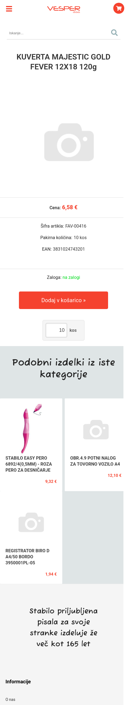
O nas (10, 699)
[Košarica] (118, 8)
